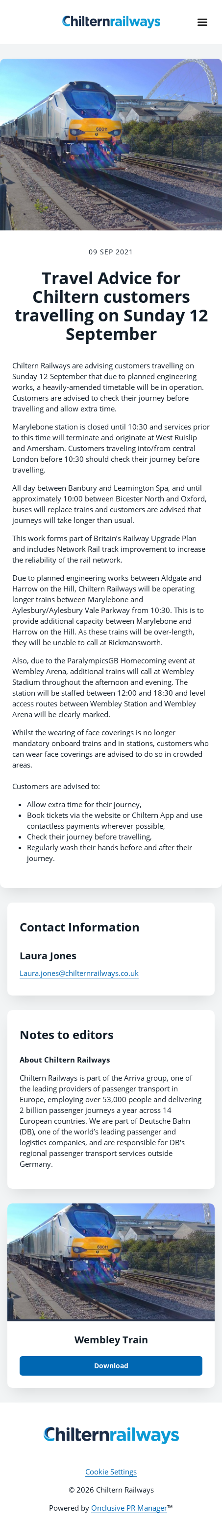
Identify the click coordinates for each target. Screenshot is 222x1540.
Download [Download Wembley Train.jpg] (111, 1365)
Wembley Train (111, 1339)
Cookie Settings (111, 1471)
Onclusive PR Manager (129, 1508)
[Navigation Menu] (202, 22)
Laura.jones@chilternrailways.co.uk (79, 973)
